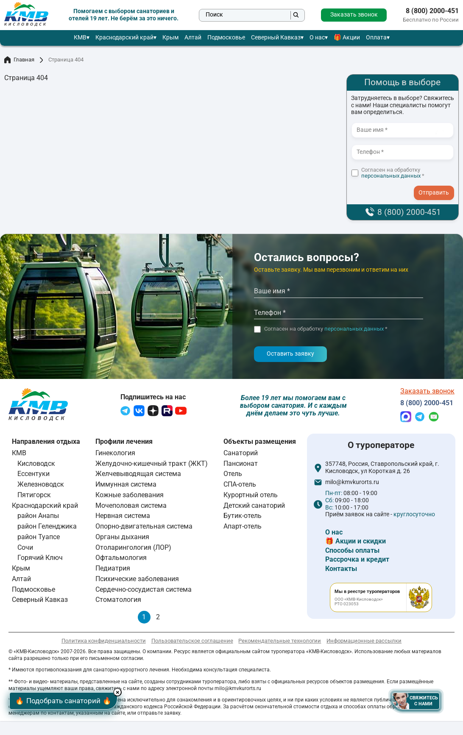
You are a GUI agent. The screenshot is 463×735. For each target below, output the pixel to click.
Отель (232, 475)
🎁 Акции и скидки (355, 543)
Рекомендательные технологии (279, 642)
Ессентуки (33, 475)
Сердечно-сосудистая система (143, 591)
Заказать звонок (354, 14)
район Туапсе (38, 538)
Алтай (192, 37)
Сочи (25, 549)
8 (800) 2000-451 (432, 11)
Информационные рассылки (364, 642)
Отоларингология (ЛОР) (133, 549)
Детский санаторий (254, 507)
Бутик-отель (242, 517)
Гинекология (115, 454)
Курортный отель (250, 496)
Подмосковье (226, 37)
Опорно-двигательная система (143, 528)
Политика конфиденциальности (103, 642)
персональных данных (391, 176)
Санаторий (240, 454)
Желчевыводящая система (138, 475)
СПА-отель (239, 486)
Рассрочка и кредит (357, 561)
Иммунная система (125, 486)
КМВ (80, 37)
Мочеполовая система (131, 507)
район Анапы (38, 517)
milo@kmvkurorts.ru (352, 484)
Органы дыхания (122, 538)
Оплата (376, 37)
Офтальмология (121, 559)
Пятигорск (34, 496)
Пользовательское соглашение (192, 642)
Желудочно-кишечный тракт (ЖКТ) (151, 465)
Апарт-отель (242, 528)
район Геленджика (47, 528)
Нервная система (122, 517)
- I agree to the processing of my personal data (437, 184)
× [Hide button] (126, 691)
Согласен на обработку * (392, 173)
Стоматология (118, 601)
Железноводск (40, 486)
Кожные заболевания (129, 496)
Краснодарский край (124, 37)
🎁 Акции (347, 37)
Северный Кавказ (276, 37)
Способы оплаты (352, 552)
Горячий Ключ (40, 559)
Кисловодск (36, 465)
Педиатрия (112, 570)
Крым (170, 37)
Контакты (341, 570)
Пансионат (240, 465)
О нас (317, 37)
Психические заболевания (137, 580)
